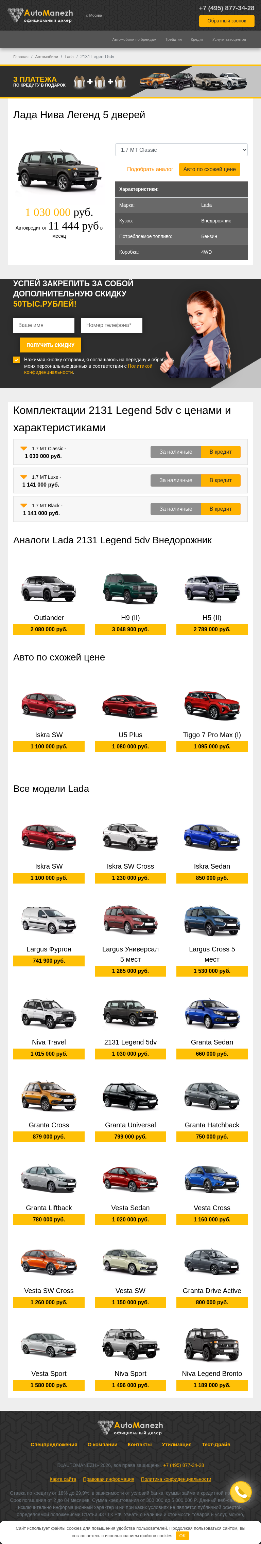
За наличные (175, 447)
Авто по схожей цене (210, 169)
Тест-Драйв (216, 1439)
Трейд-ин (174, 39)
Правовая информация (108, 1474)
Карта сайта (63, 1474)
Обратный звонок (227, 20)
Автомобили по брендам (134, 39)
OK (182, 1535)
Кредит (197, 39)
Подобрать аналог (150, 169)
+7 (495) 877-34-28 (227, 8)
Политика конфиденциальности (176, 1474)
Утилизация (177, 1439)
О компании (103, 1439)
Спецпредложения (54, 1439)
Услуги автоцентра (229, 39)
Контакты (140, 1439)
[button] (23, 443)
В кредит (221, 447)
